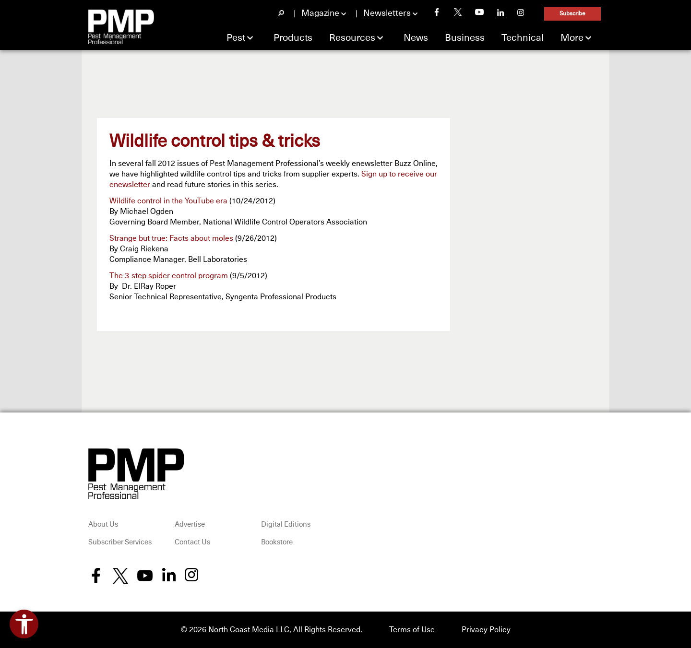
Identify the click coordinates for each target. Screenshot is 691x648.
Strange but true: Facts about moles (171, 238)
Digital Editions (285, 524)
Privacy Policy (486, 630)
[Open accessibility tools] (24, 624)
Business (465, 38)
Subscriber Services (120, 542)
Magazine (320, 13)
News (416, 38)
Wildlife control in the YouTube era (168, 201)
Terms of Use (412, 630)
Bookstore (277, 542)
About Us (103, 524)
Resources (352, 38)
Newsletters (387, 13)
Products (293, 38)
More (572, 38)
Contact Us (192, 542)
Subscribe (572, 14)
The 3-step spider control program (168, 276)
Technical (522, 38)
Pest (235, 38)
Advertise (190, 524)
